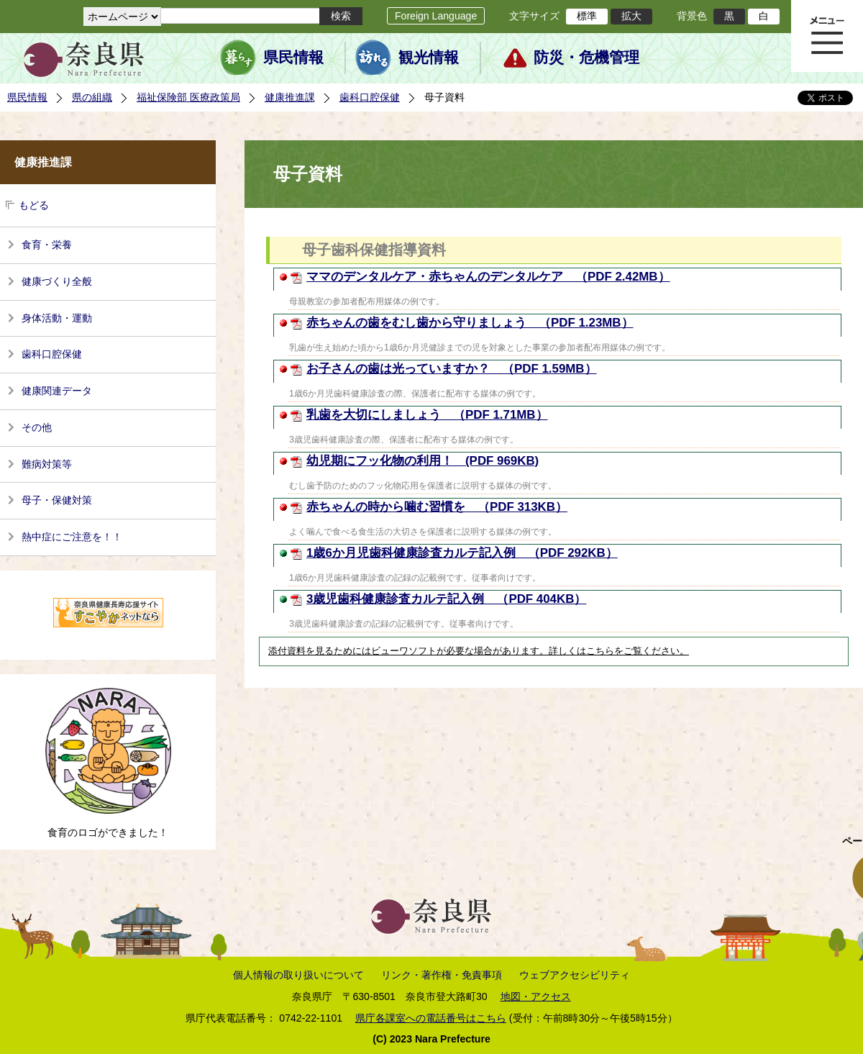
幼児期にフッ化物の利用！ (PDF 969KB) (422, 461)
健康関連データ (57, 390)
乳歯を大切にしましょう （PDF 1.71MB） (427, 415)
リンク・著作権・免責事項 (441, 975)
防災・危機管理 (586, 57)
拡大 (631, 16)
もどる (34, 205)
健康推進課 (290, 97)
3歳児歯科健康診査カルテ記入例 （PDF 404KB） (446, 599)
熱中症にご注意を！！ (72, 536)
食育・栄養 (47, 244)
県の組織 (92, 97)
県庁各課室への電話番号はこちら (430, 1018)
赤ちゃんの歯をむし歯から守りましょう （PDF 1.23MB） (470, 323)
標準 (587, 16)
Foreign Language (436, 16)
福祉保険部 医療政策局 (188, 97)
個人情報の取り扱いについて (298, 975)
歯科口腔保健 (369, 97)
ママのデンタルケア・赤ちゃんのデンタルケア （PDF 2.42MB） (488, 276)
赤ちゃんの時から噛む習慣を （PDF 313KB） (436, 507)
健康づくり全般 (57, 281)
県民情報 (293, 57)
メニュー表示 (827, 36)
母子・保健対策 (57, 500)
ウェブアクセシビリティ (574, 975)
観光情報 (428, 57)
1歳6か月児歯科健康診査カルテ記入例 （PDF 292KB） (462, 553)
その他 (37, 427)
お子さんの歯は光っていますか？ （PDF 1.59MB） (451, 369)
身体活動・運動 (57, 318)
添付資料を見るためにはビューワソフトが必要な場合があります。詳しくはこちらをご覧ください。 (478, 651)
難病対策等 (47, 464)
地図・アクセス (536, 996)
